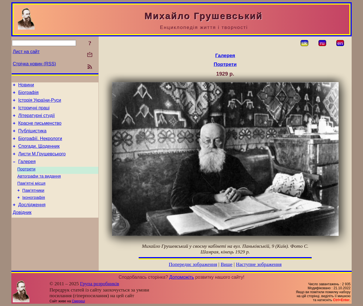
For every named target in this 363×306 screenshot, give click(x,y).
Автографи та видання (39, 187)
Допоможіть (181, 277)
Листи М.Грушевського (42, 162)
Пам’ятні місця (31, 195)
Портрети (26, 179)
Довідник (22, 227)
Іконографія (33, 211)
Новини (26, 85)
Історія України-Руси (39, 102)
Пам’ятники (33, 203)
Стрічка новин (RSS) (34, 63)
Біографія (28, 94)
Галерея (26, 170)
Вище (227, 264)
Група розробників (99, 283)
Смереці (78, 301)
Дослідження (31, 219)
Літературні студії (36, 119)
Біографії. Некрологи (40, 145)
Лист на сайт (26, 51)
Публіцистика (32, 136)
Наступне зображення (259, 264)
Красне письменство (40, 128)
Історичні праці (34, 111)
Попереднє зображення (193, 264)
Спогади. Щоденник (39, 153)
